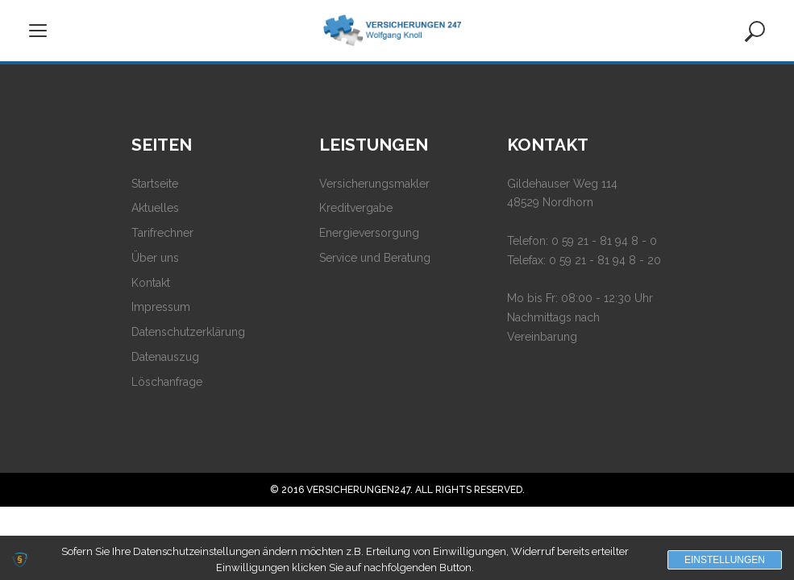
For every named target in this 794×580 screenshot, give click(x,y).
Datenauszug (165, 356)
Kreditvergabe (356, 207)
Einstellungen (724, 560)
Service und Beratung (374, 257)
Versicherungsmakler (374, 183)
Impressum (160, 306)
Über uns (155, 257)
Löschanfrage (166, 381)
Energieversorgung (369, 232)
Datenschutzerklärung (188, 331)
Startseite (154, 183)
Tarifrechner (162, 232)
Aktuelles (155, 207)
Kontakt (150, 282)
